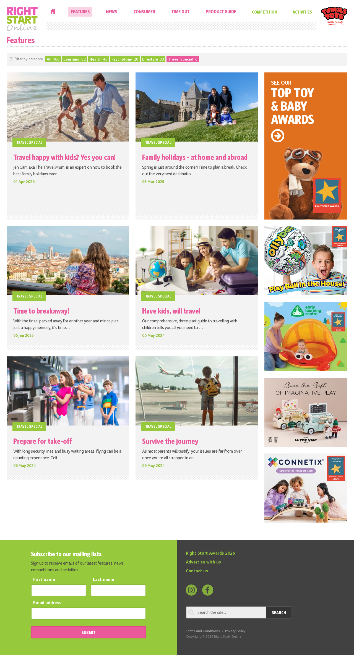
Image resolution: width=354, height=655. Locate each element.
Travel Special (182, 59)
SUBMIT (88, 632)
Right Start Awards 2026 (210, 553)
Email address (47, 603)
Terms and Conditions (203, 631)
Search (279, 612)
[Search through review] (226, 612)
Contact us (197, 571)
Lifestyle (153, 59)
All (53, 59)
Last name (103, 580)
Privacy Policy (235, 631)
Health (99, 59)
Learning (74, 59)
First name (44, 580)
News (111, 11)
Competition (264, 11)
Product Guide (221, 11)
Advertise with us (203, 562)
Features (80, 11)
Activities (302, 11)
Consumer (144, 11)
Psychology (124, 59)
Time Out (180, 11)
